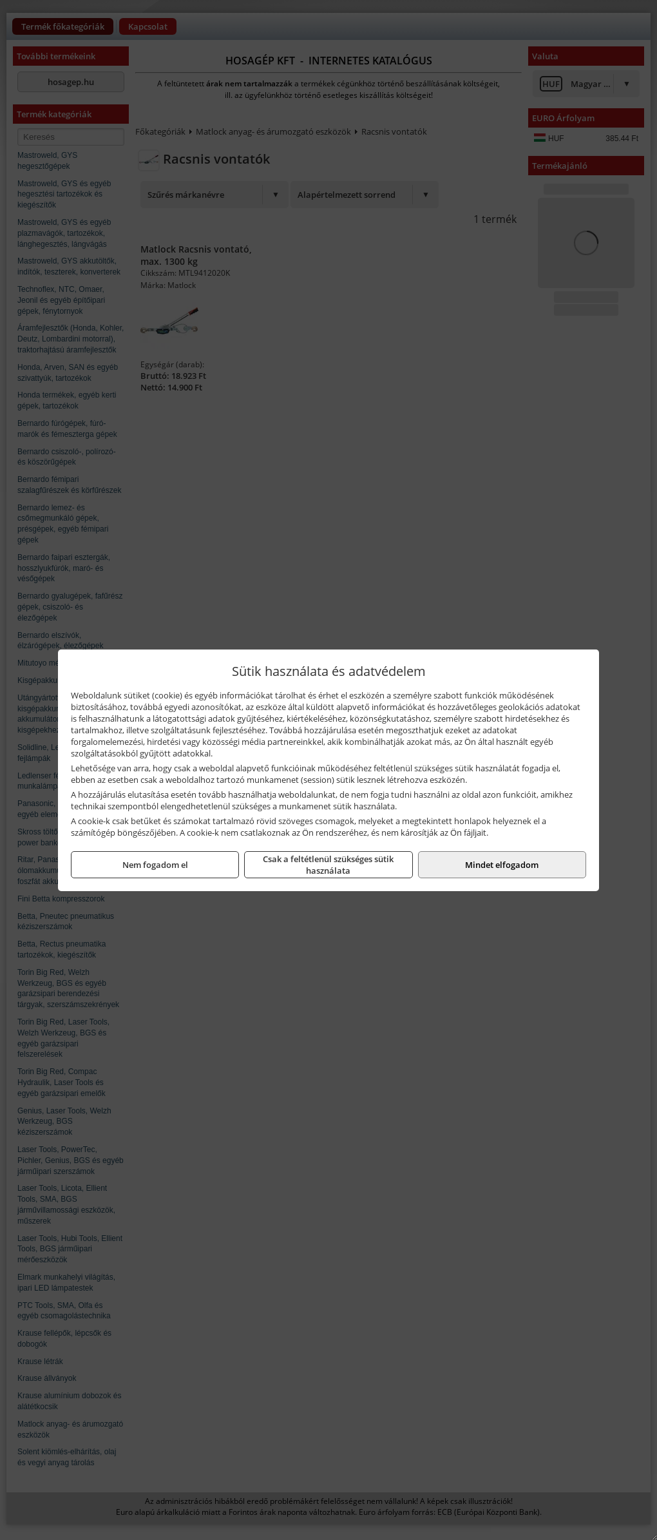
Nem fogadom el (155, 865)
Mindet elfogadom (501, 865)
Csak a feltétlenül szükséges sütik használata (328, 864)
